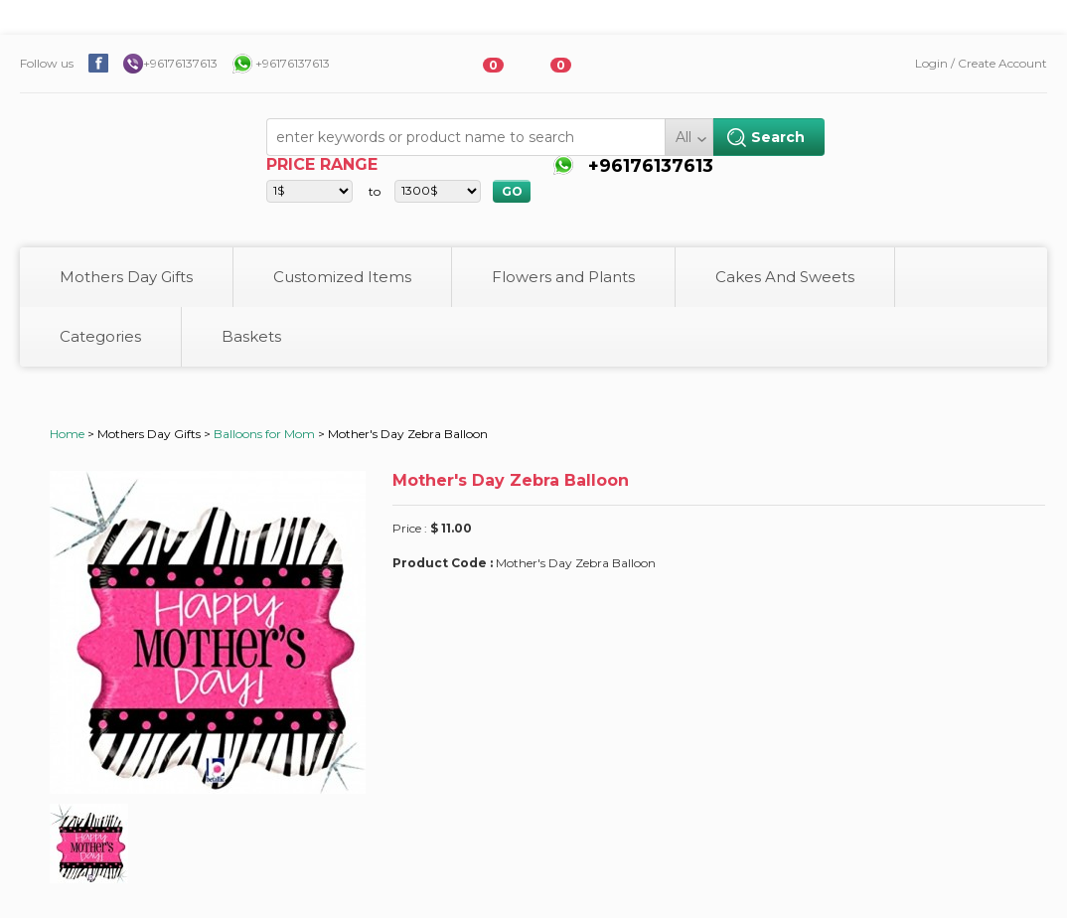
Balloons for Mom (264, 433)
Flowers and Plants (563, 276)
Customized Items (342, 276)
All (683, 137)
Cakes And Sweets (784, 276)
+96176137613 (180, 63)
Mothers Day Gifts (126, 276)
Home (67, 433)
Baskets (251, 336)
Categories (100, 336)
